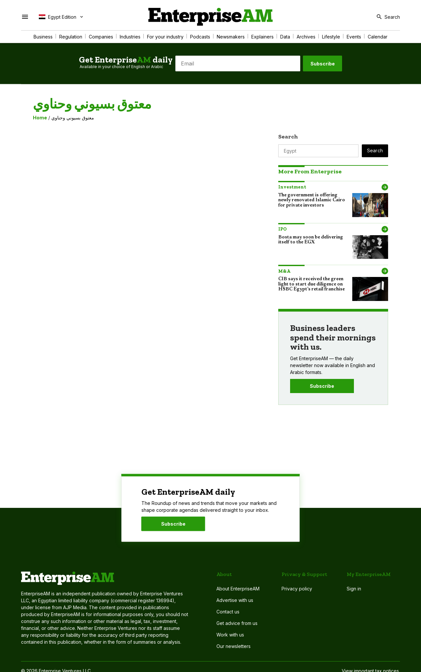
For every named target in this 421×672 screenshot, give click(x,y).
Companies (101, 36)
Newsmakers (231, 36)
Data (285, 36)
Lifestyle (331, 36)
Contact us (227, 611)
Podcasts (200, 36)
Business (43, 36)
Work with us (230, 634)
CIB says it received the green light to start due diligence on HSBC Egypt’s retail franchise (311, 284)
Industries (130, 36)
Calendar (377, 36)
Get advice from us (237, 623)
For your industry (165, 36)
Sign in (354, 588)
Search (288, 136)
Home (40, 117)
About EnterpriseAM (238, 588)
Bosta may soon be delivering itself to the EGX (310, 240)
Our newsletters (233, 646)
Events (354, 36)
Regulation (70, 36)
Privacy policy (297, 588)
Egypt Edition (57, 16)
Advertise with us (234, 600)
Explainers (262, 36)
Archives (306, 36)
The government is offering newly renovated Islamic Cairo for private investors (311, 200)
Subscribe (322, 63)
